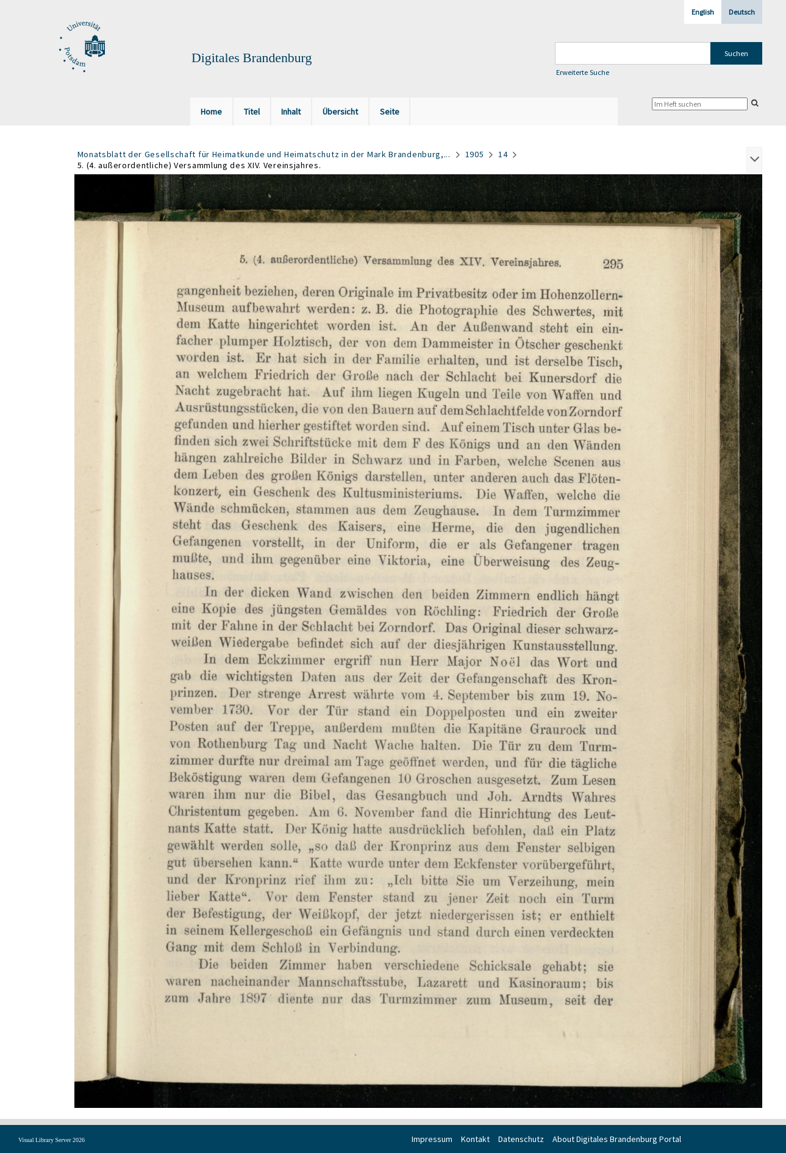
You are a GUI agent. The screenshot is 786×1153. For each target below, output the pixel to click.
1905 (474, 154)
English (702, 11)
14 (502, 154)
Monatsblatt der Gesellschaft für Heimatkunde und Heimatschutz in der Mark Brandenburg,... (264, 154)
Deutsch (742, 11)
